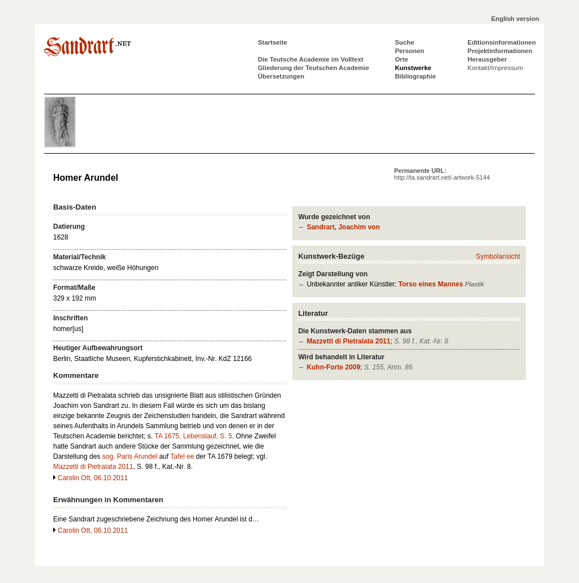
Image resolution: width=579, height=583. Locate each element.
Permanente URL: (442, 174)
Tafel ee (182, 456)
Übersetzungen (281, 76)
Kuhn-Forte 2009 (333, 367)
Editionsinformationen (502, 42)
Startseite (272, 42)
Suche (404, 42)
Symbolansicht (498, 256)
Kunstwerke (413, 67)
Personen (409, 50)
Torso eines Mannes (430, 284)
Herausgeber (487, 59)
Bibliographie (415, 76)
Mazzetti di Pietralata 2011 (348, 341)
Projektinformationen (500, 50)
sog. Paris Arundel (129, 456)
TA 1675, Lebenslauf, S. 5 (193, 436)
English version (515, 18)
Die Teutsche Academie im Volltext (311, 59)
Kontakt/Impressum (495, 67)
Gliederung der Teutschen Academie (313, 67)
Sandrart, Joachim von (342, 227)
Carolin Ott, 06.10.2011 (93, 478)
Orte (401, 59)
